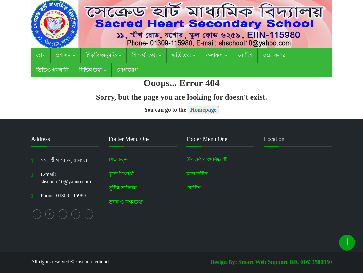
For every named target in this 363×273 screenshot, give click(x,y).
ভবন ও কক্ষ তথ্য (126, 202)
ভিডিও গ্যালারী (52, 70)
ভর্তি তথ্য (184, 55)
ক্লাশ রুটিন (197, 173)
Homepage (203, 110)
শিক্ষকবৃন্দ (118, 159)
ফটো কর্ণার (274, 55)
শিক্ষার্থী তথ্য (146, 55)
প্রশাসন (65, 55)
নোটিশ (245, 55)
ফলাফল (217, 55)
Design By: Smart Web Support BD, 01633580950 (271, 262)
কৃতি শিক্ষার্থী (121, 173)
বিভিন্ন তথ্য (92, 70)
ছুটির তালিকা (123, 187)
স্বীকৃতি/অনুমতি (103, 55)
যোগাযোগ (127, 70)
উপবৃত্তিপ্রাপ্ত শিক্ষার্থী (207, 159)
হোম (40, 55)
